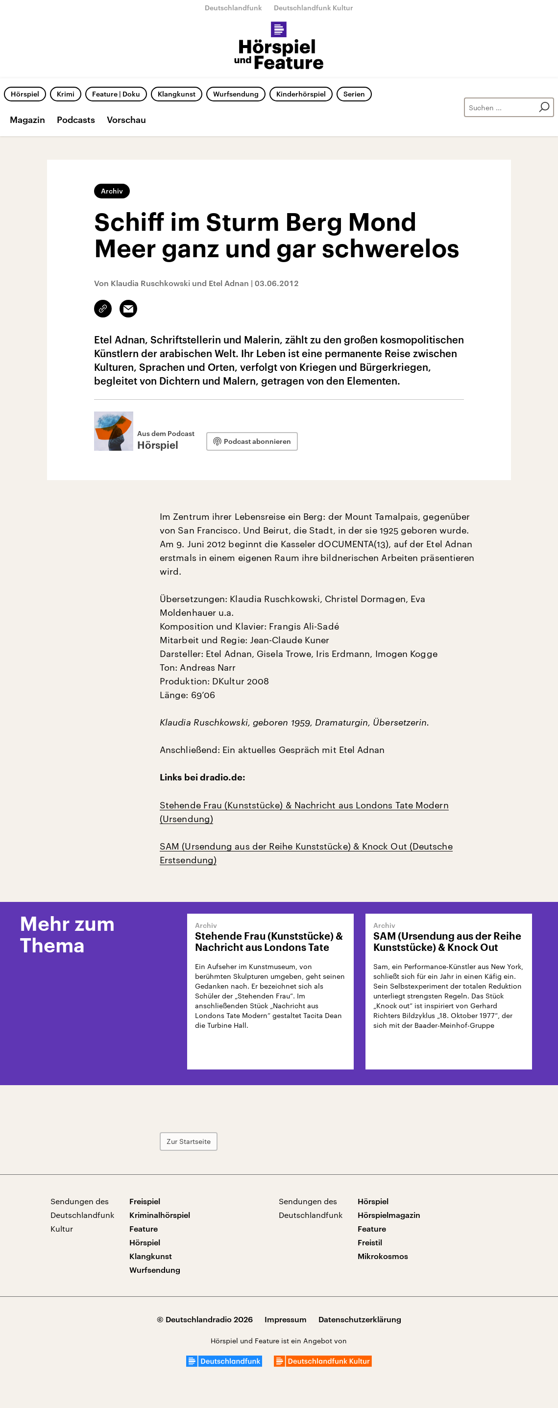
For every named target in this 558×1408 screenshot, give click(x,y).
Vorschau (126, 119)
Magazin (27, 119)
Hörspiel (25, 94)
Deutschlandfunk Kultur (313, 7)
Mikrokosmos (383, 1256)
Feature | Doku (116, 94)
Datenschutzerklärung (359, 1319)
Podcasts (76, 119)
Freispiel (144, 1201)
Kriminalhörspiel (159, 1214)
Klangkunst (176, 94)
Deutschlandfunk (233, 7)
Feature (143, 1228)
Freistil (370, 1242)
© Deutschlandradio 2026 (205, 1319)
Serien (354, 94)
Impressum (286, 1319)
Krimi (65, 94)
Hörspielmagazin (389, 1214)
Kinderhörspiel (301, 94)
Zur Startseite (189, 1141)
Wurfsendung (236, 94)
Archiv (112, 191)
